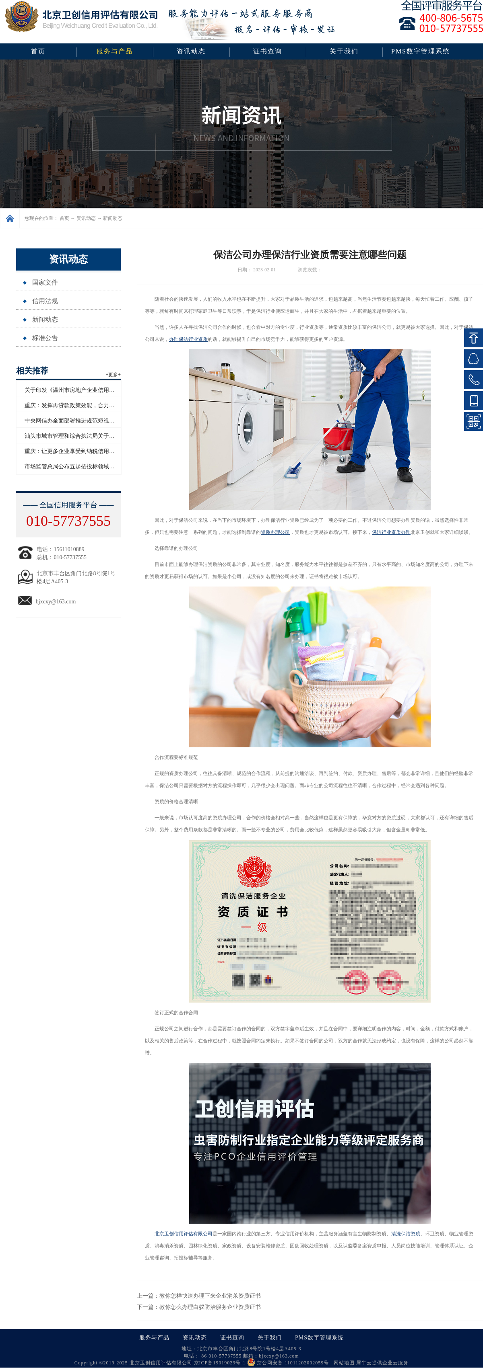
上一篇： (199, 1296)
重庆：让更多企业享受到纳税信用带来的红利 (81, 451)
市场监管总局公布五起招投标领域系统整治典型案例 (89, 467)
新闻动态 (112, 218)
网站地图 (342, 1363)
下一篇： (199, 1307)
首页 (38, 51)
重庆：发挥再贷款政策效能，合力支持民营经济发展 (89, 405)
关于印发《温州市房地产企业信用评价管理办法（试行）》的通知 (106, 390)
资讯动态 (86, 218)
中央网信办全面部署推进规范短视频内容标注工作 (87, 421)
